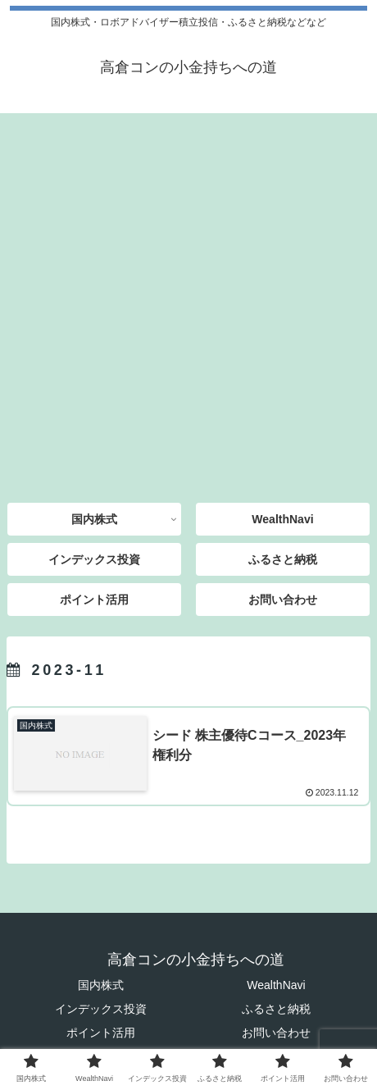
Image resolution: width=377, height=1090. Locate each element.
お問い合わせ (276, 1032)
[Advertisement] (188, 301)
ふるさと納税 (276, 1008)
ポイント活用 (100, 1032)
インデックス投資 (101, 1008)
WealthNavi (276, 985)
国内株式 (101, 985)
